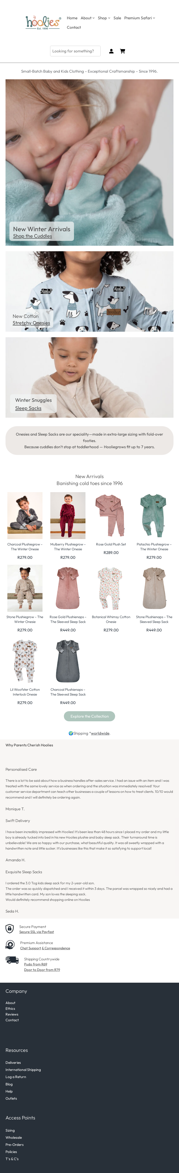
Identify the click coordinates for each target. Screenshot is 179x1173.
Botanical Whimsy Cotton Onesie (111, 619)
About (10, 1002)
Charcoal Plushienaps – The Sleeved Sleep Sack (68, 691)
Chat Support (30, 948)
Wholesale (14, 1137)
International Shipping (23, 1069)
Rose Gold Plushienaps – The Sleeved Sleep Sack (68, 619)
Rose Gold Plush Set (111, 544)
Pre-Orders (15, 1144)
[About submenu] (93, 18)
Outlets (11, 1098)
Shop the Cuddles (32, 236)
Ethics (10, 1008)
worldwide (100, 733)
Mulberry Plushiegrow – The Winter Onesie (68, 546)
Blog (9, 1084)
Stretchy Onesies (31, 323)
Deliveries (13, 1062)
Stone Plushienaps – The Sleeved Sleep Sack (154, 619)
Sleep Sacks (28, 408)
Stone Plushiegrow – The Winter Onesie (24, 619)
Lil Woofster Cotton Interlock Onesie (25, 691)
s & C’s (14, 1158)
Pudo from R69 (35, 964)
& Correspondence (56, 948)
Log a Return (16, 1076)
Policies (11, 1151)
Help (9, 1091)
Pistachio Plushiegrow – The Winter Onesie (154, 546)
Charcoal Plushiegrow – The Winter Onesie (25, 546)
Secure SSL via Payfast (36, 932)
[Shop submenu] (109, 18)
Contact (12, 1020)
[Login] (111, 51)
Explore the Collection (90, 716)
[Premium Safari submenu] (154, 18)
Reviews (12, 1014)
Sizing (10, 1130)
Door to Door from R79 (42, 970)
